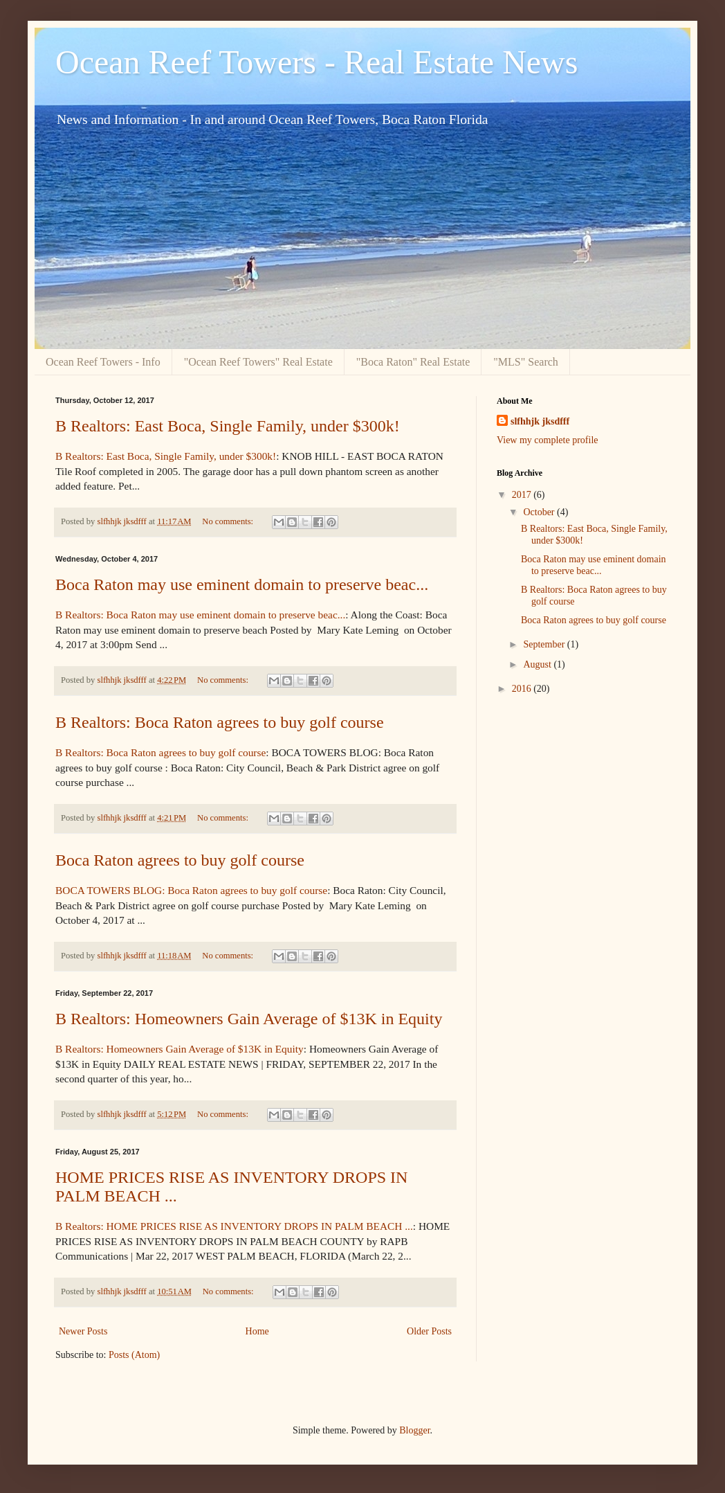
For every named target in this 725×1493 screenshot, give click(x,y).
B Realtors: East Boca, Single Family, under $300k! (227, 426)
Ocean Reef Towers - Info (103, 362)
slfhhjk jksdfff (540, 421)
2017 (523, 495)
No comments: (228, 521)
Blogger (414, 1430)
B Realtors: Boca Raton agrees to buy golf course (219, 722)
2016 (523, 688)
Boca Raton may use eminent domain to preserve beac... (241, 584)
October (540, 512)
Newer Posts (83, 1331)
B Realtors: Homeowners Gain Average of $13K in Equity (248, 1019)
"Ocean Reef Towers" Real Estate (258, 362)
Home (257, 1331)
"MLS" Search (525, 362)
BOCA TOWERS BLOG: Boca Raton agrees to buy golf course (191, 890)
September (545, 644)
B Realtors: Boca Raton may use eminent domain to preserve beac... (200, 614)
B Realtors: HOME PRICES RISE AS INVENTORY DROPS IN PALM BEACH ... (234, 1226)
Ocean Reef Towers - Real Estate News (316, 62)
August (538, 664)
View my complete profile (547, 440)
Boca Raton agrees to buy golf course (179, 860)
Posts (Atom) (134, 1355)
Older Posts (429, 1331)
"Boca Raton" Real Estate (413, 362)
